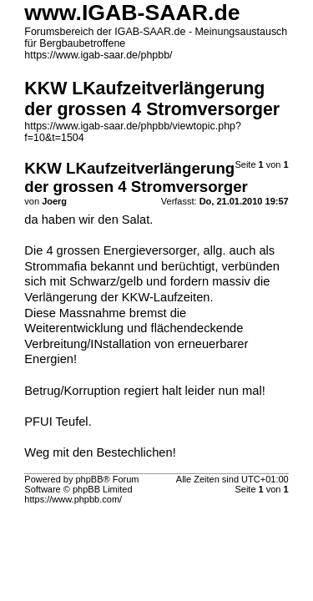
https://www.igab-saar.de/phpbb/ (98, 55)
